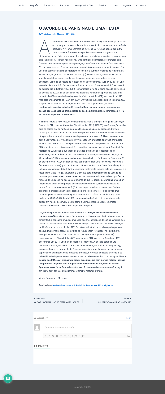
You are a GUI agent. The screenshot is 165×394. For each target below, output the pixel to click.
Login (128, 318)
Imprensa (66, 5)
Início (25, 5)
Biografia (37, 5)
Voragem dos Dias (84, 5)
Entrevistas (51, 5)
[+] (83, 336)
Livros (112, 5)
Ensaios (101, 5)
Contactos (137, 5)
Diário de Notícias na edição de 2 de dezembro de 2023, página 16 (85, 285)
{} (80, 336)
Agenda (123, 5)
